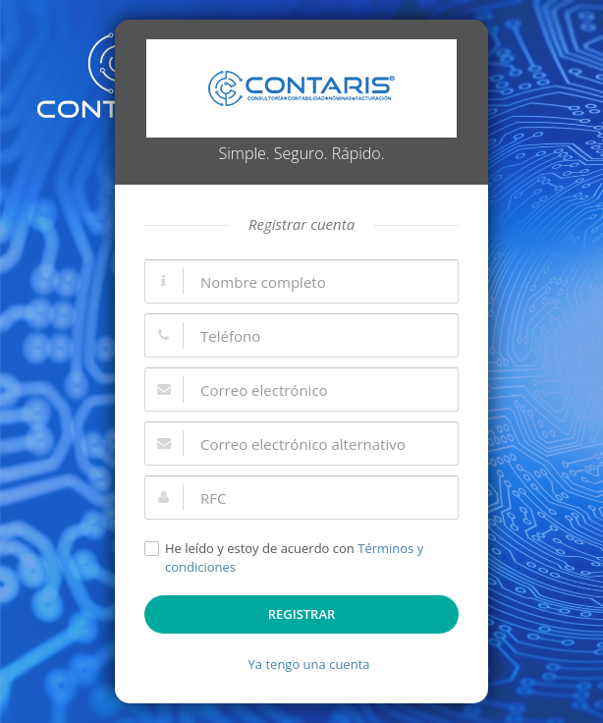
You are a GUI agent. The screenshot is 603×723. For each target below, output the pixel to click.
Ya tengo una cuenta (309, 664)
